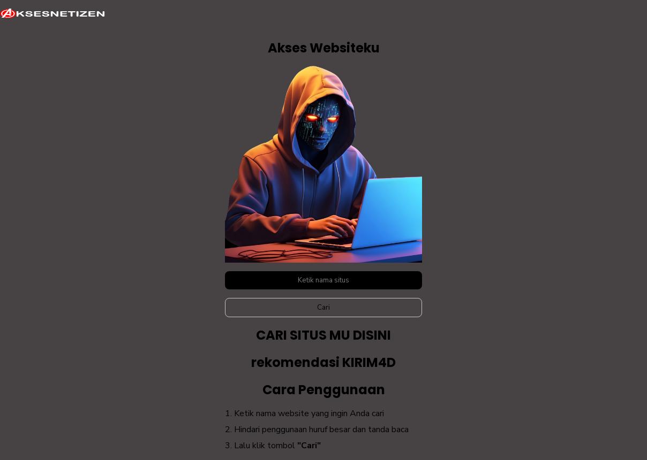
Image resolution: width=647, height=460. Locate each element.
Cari (323, 307)
